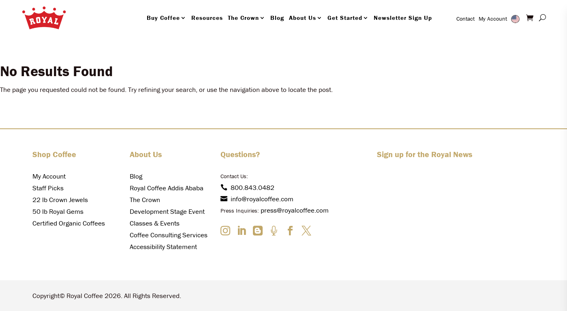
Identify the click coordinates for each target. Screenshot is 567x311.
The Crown (243, 17)
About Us (302, 17)
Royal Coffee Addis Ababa (166, 187)
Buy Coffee (163, 17)
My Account (493, 18)
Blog (277, 17)
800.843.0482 (247, 187)
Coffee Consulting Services (169, 234)
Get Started (344, 17)
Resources (207, 17)
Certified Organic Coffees (68, 223)
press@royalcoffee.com (295, 210)
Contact (465, 18)
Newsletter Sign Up (403, 17)
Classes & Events (155, 223)
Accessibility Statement (163, 246)
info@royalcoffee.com (256, 199)
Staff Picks (48, 187)
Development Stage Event (167, 211)
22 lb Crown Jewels (60, 199)
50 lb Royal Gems (57, 211)
